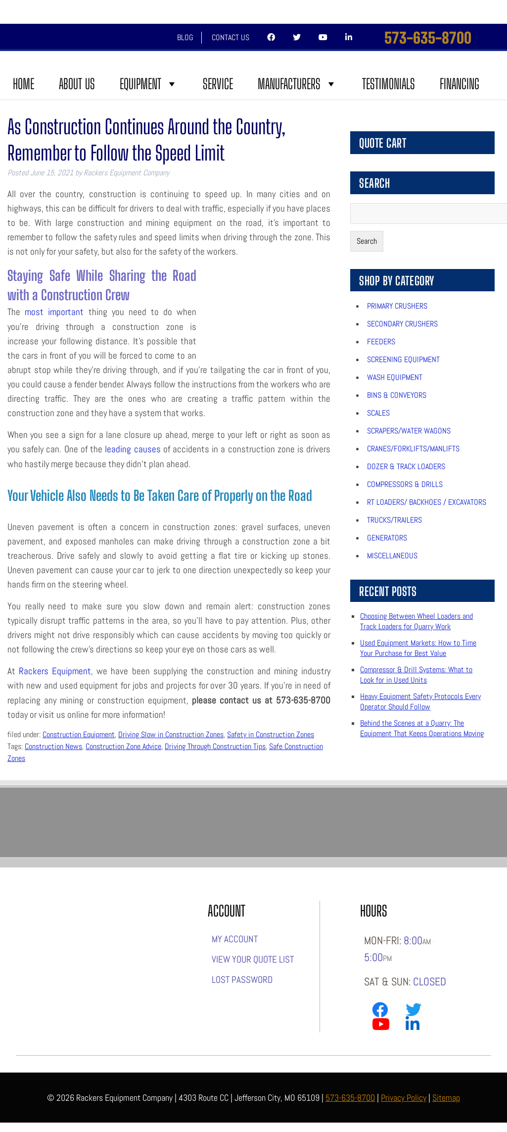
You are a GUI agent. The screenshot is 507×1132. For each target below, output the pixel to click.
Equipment (149, 84)
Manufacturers (297, 84)
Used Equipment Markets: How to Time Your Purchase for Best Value (418, 648)
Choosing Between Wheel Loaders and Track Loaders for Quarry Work (416, 621)
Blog (185, 37)
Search (367, 241)
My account (235, 939)
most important (54, 312)
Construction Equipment (79, 734)
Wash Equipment (394, 377)
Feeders (381, 341)
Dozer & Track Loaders (406, 466)
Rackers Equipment (55, 671)
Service (218, 83)
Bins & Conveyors (396, 395)
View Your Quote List (253, 959)
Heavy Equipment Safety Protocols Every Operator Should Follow (420, 701)
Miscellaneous (392, 555)
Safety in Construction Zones (270, 734)
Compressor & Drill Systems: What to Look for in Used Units (416, 674)
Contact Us (230, 37)
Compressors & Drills (405, 484)
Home (23, 83)
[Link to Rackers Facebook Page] (380, 1012)
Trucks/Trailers (394, 520)
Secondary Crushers (402, 324)
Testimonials (388, 83)
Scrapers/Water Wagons (409, 431)
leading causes (132, 449)
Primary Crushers (397, 306)
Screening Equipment (403, 359)
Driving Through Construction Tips (215, 746)
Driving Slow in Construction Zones (171, 734)
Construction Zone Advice (123, 746)
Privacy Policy (403, 1097)
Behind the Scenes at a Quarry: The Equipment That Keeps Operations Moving (422, 728)
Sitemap (446, 1097)
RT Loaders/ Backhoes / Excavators (426, 502)
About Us (77, 83)
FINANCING (459, 83)
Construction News (53, 746)
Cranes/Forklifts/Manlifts (413, 448)
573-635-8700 (427, 38)
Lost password (242, 979)
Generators (387, 538)
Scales (378, 413)
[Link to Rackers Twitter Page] (413, 1012)
